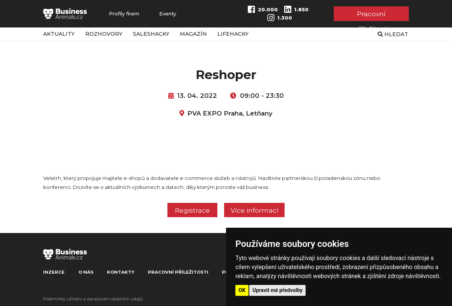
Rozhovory (103, 33)
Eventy (167, 13)
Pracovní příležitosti (371, 15)
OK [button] (242, 290)
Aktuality (59, 33)
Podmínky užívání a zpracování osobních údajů (93, 298)
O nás (85, 272)
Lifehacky (233, 33)
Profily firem (124, 13)
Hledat (393, 34)
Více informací (255, 210)
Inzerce (54, 272)
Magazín (193, 33)
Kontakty (120, 272)
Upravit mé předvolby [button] (278, 290)
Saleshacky (151, 33)
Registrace (192, 210)
